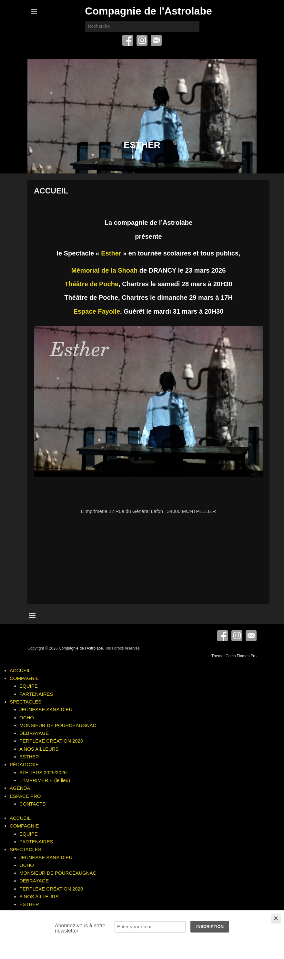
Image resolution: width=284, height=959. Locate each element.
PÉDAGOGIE (24, 764)
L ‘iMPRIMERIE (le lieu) (44, 780)
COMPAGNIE (24, 678)
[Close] (276, 918)
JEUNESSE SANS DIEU (45, 709)
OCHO (26, 717)
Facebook (127, 40)
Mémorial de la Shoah (104, 270)
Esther (111, 253)
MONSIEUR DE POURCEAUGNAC (57, 725)
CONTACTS (32, 804)
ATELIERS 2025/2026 (42, 772)
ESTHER (29, 756)
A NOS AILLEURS (39, 749)
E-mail (156, 40)
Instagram (142, 40)
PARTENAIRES (36, 694)
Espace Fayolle (97, 311)
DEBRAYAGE (34, 733)
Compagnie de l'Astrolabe (148, 11)
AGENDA (20, 788)
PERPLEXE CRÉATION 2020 (51, 741)
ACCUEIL (51, 190)
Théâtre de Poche (91, 283)
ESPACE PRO (25, 796)
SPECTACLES (25, 701)
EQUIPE (28, 686)
